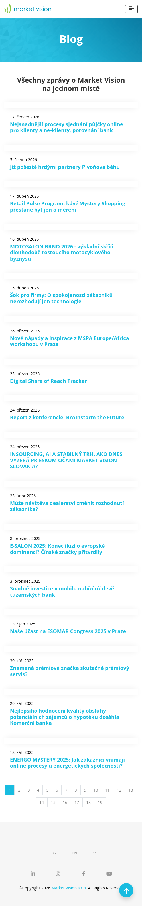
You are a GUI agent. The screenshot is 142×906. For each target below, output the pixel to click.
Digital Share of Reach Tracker (48, 380)
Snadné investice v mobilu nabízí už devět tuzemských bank (63, 591)
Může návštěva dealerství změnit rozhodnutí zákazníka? (67, 506)
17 (76, 802)
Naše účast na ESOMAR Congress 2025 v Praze (68, 631)
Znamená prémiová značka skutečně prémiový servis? (69, 671)
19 (100, 802)
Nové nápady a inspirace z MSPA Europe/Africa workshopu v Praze (69, 341)
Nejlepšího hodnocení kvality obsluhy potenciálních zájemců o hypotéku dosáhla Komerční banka (64, 716)
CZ (55, 852)
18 (88, 802)
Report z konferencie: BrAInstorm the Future (67, 417)
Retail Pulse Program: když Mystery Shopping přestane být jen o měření (67, 206)
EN (74, 852)
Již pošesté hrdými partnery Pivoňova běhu (65, 166)
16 (65, 802)
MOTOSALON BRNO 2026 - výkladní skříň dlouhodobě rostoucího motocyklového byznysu (61, 252)
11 (107, 790)
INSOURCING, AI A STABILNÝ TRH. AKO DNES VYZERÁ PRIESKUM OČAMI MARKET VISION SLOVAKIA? (66, 460)
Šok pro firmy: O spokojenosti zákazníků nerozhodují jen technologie (61, 298)
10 (96, 790)
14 (41, 802)
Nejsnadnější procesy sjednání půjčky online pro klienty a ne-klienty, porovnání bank (66, 127)
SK (94, 852)
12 (119, 790)
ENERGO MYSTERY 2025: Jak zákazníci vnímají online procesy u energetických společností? (67, 762)
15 (53, 802)
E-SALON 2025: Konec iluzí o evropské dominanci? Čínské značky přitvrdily (57, 548)
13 (131, 790)
